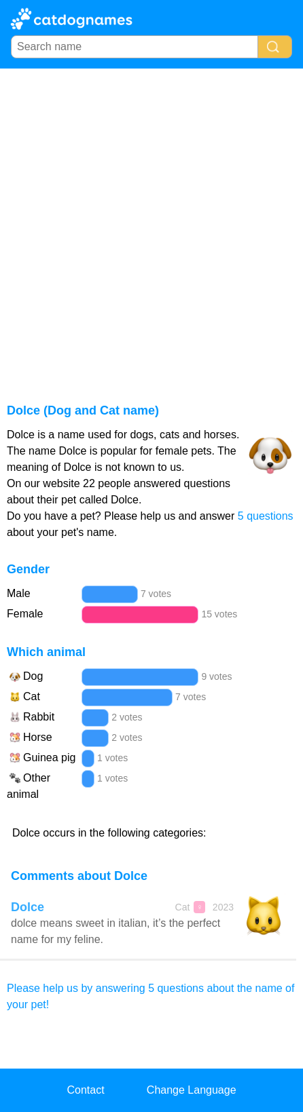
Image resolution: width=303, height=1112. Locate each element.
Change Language (191, 1090)
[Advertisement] (151, 226)
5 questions (265, 516)
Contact (85, 1090)
